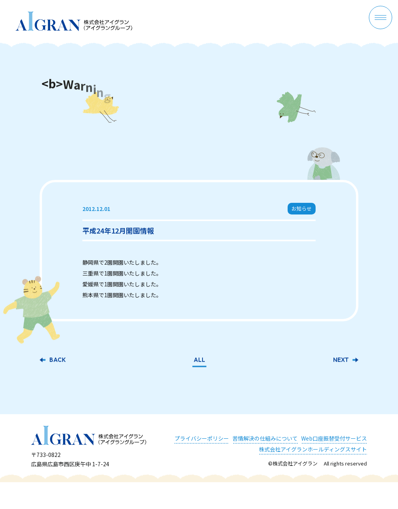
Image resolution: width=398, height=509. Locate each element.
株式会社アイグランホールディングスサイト (313, 449)
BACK (57, 360)
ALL (199, 360)
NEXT (341, 360)
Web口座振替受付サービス (334, 438)
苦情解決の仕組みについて (265, 438)
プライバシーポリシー (202, 438)
